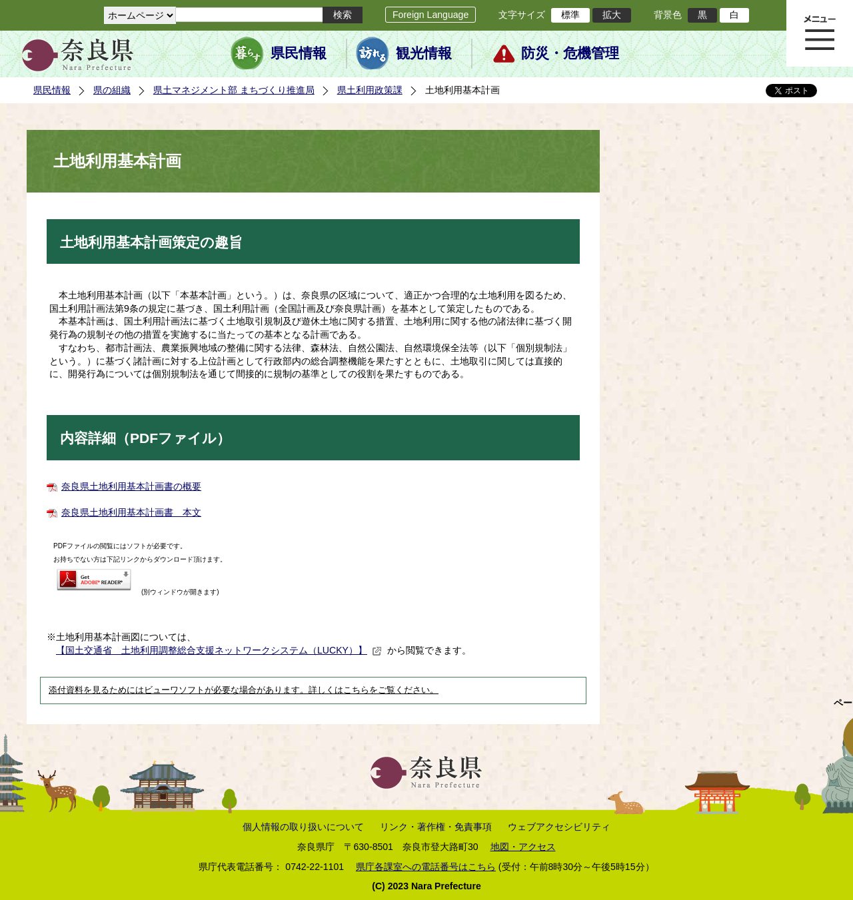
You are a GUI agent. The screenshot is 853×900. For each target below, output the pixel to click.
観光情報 (424, 53)
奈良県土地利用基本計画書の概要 (131, 486)
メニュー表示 (819, 33)
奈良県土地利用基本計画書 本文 (131, 512)
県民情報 (299, 53)
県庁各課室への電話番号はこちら (426, 866)
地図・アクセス (523, 846)
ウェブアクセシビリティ (559, 826)
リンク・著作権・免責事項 (436, 826)
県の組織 (112, 90)
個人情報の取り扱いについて (303, 826)
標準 (570, 14)
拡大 (611, 14)
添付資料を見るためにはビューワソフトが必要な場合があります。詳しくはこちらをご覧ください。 (243, 690)
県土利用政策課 (370, 90)
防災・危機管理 (570, 53)
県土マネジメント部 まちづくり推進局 (234, 90)
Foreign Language (430, 14)
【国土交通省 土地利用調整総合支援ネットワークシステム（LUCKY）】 (219, 650)
